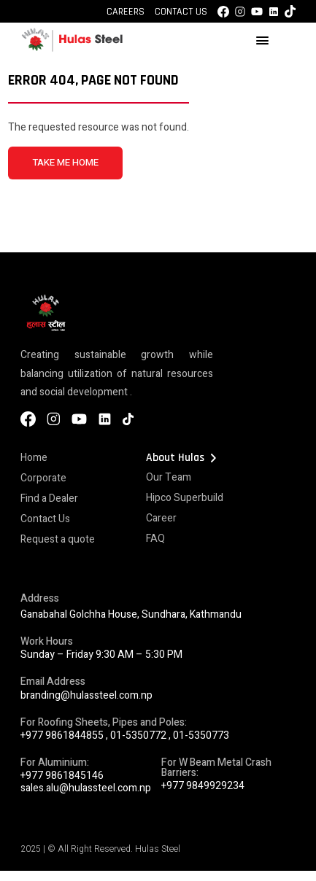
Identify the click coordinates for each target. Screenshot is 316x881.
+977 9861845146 (62, 775)
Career (161, 518)
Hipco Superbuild (184, 497)
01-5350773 (201, 735)
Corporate (43, 478)
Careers (125, 12)
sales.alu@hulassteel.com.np (85, 788)
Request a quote (57, 539)
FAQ (155, 538)
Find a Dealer (49, 498)
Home (33, 457)
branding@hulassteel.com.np (86, 695)
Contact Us (181, 12)
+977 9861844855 (62, 735)
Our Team (168, 477)
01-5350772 (138, 735)
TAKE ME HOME (65, 162)
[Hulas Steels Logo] (71, 49)
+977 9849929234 (202, 785)
